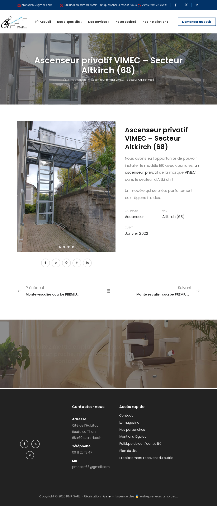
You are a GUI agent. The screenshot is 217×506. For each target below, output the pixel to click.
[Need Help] (35, 5)
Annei (107, 496)
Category (131, 210)
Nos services (97, 22)
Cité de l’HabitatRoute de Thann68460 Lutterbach (86, 431)
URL (164, 210)
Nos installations (155, 22)
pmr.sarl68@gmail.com (91, 466)
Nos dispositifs (68, 22)
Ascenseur (134, 216)
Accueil (45, 22)
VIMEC (190, 172)
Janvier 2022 (136, 233)
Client (129, 227)
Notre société (125, 22)
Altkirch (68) (173, 216)
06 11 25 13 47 (82, 452)
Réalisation (78, 80)
